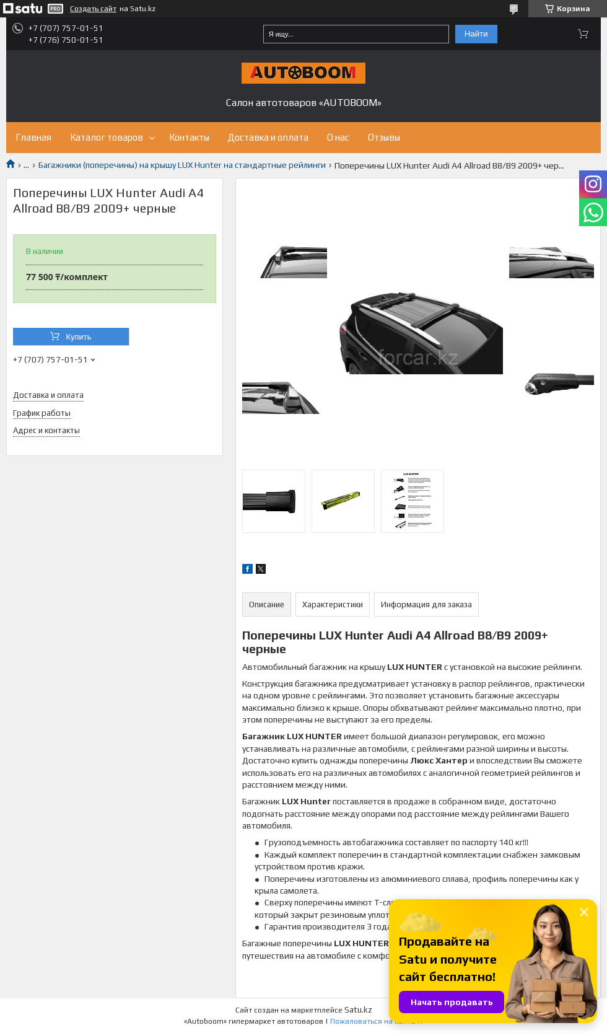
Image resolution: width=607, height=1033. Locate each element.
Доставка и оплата (268, 137)
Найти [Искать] (476, 33)
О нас (338, 137)
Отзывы (384, 137)
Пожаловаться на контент (376, 1021)
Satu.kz (358, 1009)
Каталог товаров (106, 137)
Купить (78, 336)
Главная (33, 137)
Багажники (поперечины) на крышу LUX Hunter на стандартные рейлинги (182, 165)
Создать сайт (93, 8)
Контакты (189, 137)
